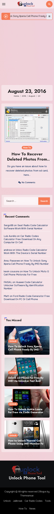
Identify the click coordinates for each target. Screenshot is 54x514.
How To (27, 147)
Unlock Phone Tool (27, 478)
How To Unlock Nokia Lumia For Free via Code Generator (25, 410)
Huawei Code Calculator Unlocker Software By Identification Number (24, 285)
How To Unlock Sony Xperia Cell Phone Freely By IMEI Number (26, 262)
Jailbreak (17, 500)
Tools (48, 500)
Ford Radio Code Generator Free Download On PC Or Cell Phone (27, 298)
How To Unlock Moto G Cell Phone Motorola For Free (26, 273)
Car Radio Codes (33, 500)
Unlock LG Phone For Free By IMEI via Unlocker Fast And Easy (25, 381)
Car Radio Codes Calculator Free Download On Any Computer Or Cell (22, 239)
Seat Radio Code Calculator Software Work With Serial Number (26, 227)
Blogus (42, 491)
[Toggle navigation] (3, 4)
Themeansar (27, 495)
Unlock (13, 341)
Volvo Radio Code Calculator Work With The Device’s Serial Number (25, 251)
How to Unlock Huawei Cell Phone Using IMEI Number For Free (26, 444)
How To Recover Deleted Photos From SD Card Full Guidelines (27, 162)
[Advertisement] (27, 51)
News (32, 508)
